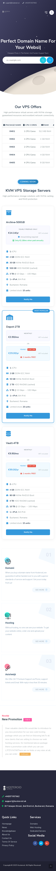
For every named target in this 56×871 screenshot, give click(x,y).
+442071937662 (29, 3)
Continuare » (25, 754)
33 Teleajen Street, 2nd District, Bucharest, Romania (28, 806)
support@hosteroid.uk (11, 3)
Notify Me (28, 299)
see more (41, 590)
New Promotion (12, 719)
